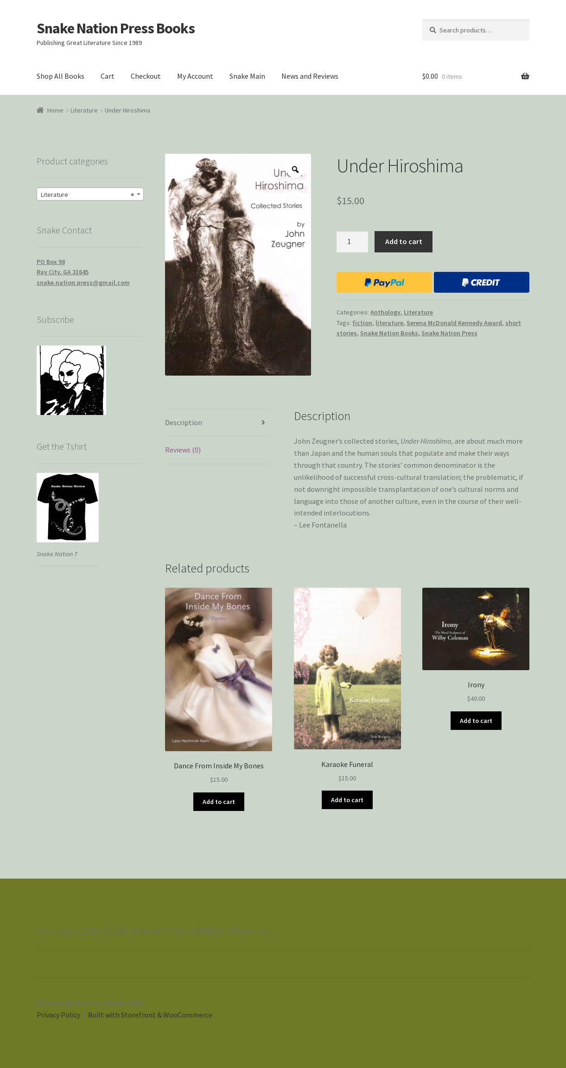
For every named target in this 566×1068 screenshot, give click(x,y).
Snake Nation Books (389, 333)
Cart (107, 76)
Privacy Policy (58, 1014)
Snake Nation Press (449, 333)
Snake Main (247, 76)
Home (55, 110)
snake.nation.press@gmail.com (83, 282)
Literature (84, 110)
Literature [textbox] (87, 194)
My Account (195, 76)
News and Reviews (309, 76)
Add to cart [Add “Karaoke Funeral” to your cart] (347, 800)
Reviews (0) (183, 449)
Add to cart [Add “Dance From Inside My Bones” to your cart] (219, 802)
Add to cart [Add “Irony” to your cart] (476, 720)
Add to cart (403, 241)
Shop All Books (60, 76)
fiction (362, 323)
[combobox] (90, 194)
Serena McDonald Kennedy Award (454, 323)
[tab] (218, 423)
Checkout (146, 76)
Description (183, 422)
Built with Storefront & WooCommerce (150, 1014)
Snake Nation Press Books (116, 28)
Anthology (385, 312)
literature (389, 323)
